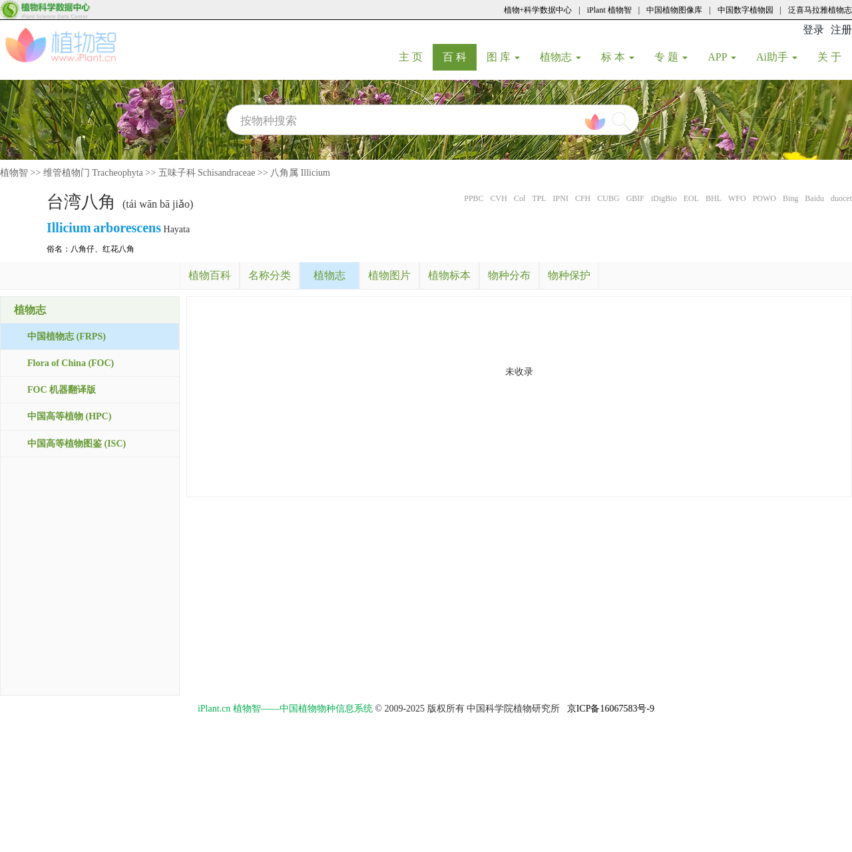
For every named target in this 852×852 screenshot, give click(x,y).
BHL (714, 198)
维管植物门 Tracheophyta (93, 173)
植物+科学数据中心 (538, 10)
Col (519, 198)
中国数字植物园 (745, 10)
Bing (790, 198)
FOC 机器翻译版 (61, 390)
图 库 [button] (503, 57)
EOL (691, 198)
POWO (764, 198)
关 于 (834, 57)
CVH (499, 198)
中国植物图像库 (674, 10)
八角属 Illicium (300, 173)
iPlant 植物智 (609, 10)
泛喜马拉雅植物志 (820, 10)
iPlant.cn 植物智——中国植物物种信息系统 (285, 709)
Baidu (814, 198)
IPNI (560, 198)
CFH (582, 198)
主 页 (416, 57)
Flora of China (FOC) (70, 363)
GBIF (635, 198)
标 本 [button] (617, 57)
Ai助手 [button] (776, 57)
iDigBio (664, 198)
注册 (841, 29)
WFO (737, 198)
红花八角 (118, 249)
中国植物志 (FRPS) (66, 336)
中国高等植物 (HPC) (69, 416)
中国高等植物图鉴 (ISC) (76, 444)
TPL (539, 198)
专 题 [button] (671, 57)
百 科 (460, 57)
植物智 (14, 173)
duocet (841, 198)
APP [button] (722, 57)
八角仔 (83, 249)
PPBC (473, 198)
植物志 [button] (560, 57)
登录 (813, 29)
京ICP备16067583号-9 (610, 709)
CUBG (608, 198)
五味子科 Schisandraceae (207, 173)
